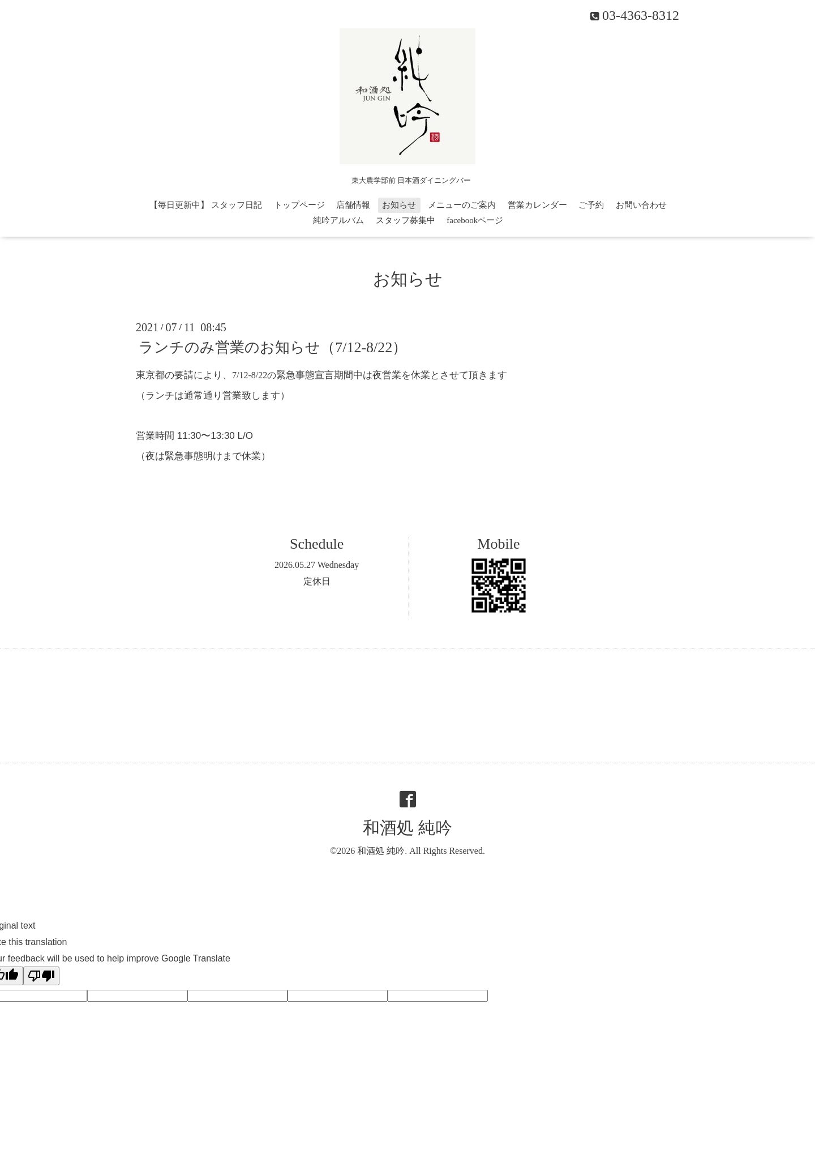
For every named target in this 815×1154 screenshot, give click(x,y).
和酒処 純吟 (407, 827)
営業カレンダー (537, 205)
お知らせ (399, 205)
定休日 (317, 581)
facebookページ (475, 220)
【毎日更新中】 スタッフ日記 (205, 205)
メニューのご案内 (462, 205)
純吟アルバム (338, 220)
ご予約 (591, 205)
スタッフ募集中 (405, 220)
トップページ (299, 205)
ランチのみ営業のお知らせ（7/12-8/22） (273, 347)
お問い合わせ (641, 205)
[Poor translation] (41, 976)
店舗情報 (353, 205)
